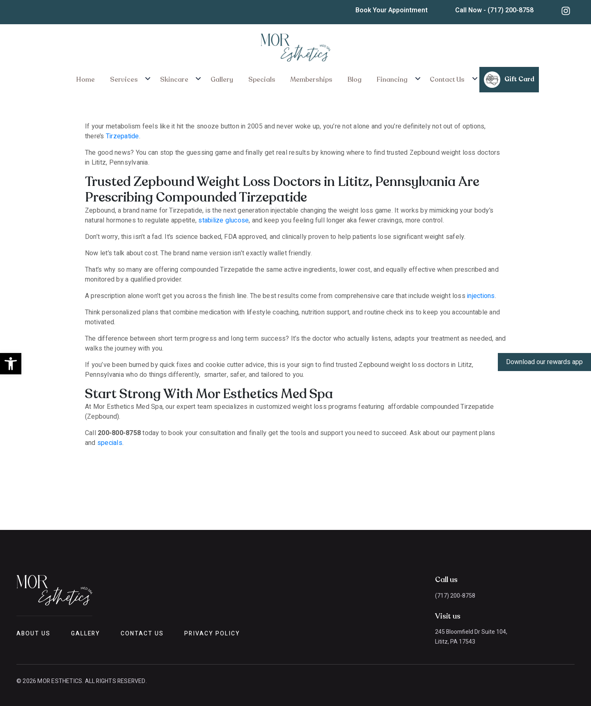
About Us (33, 633)
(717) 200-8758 (455, 595)
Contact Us (422, 78)
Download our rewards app (544, 362)
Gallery (228, 78)
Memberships (303, 78)
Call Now (497, 10)
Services (144, 78)
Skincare (187, 78)
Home (111, 78)
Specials (261, 78)
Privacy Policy (212, 633)
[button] (10, 363)
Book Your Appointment (395, 10)
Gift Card (481, 77)
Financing (372, 78)
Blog (341, 78)
